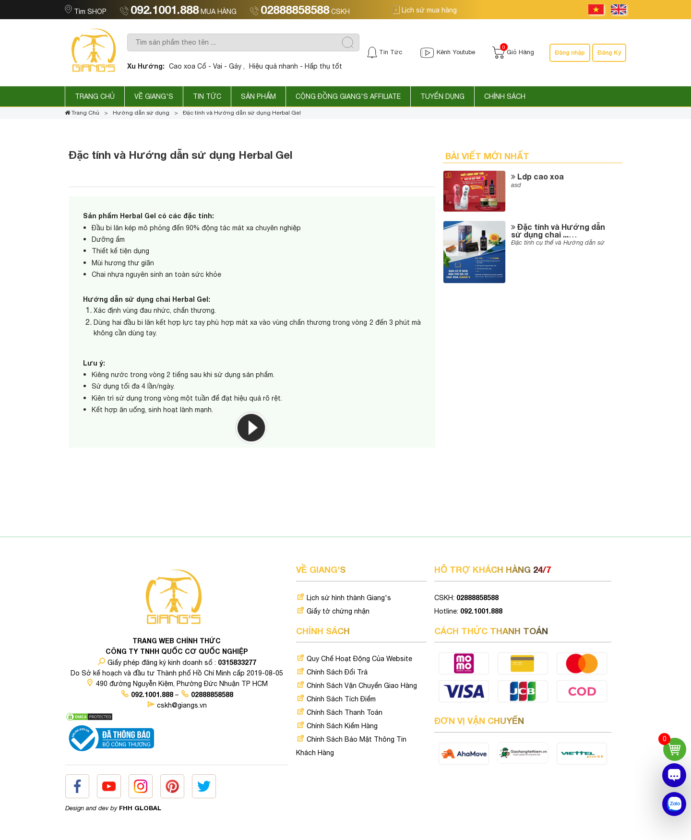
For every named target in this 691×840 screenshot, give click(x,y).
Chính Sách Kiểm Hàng (337, 726)
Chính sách (504, 96)
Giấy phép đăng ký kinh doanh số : (176, 662)
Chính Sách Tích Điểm (336, 699)
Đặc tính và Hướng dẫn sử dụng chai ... (558, 230)
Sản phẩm (258, 96)
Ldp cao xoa (537, 176)
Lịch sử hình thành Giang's (343, 598)
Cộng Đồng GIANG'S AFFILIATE (348, 96)
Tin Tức (207, 96)
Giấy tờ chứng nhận (332, 611)
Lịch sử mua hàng (425, 10)
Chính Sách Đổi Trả (332, 672)
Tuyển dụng (442, 96)
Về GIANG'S (153, 96)
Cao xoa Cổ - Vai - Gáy (205, 66)
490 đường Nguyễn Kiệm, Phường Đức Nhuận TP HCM (176, 683)
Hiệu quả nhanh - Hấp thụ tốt (295, 66)
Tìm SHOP (86, 11)
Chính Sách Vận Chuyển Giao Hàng (356, 685)
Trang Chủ (95, 96)
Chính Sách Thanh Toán (339, 712)
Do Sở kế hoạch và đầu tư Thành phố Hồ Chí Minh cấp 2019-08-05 (177, 673)
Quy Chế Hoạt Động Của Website (354, 659)
